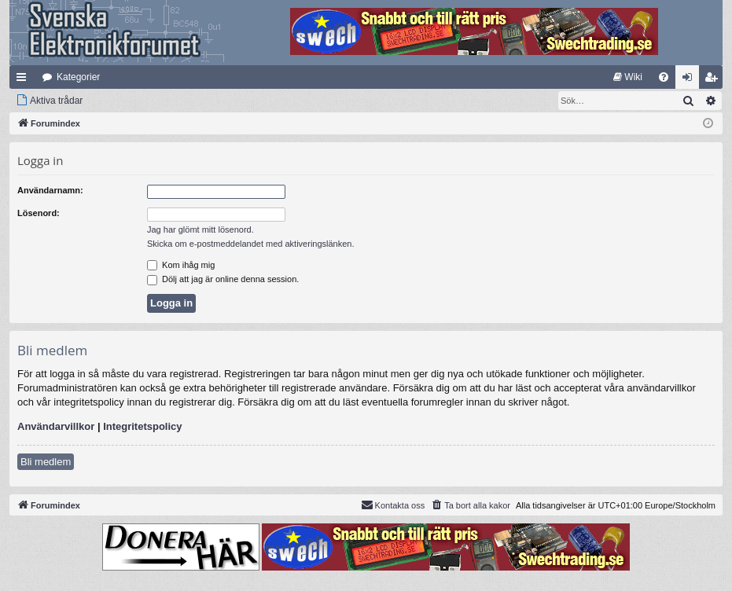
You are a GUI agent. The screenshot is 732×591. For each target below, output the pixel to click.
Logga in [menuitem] (690, 80)
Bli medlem (45, 462)
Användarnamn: (50, 190)
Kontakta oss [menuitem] (393, 504)
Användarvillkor (55, 426)
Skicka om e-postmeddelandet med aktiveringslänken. (251, 243)
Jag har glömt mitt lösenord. (200, 229)
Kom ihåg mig (181, 265)
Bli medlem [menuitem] (714, 80)
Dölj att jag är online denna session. (223, 279)
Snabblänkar (24, 80)
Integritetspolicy (142, 426)
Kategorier (78, 77)
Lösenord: (38, 213)
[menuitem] (628, 77)
